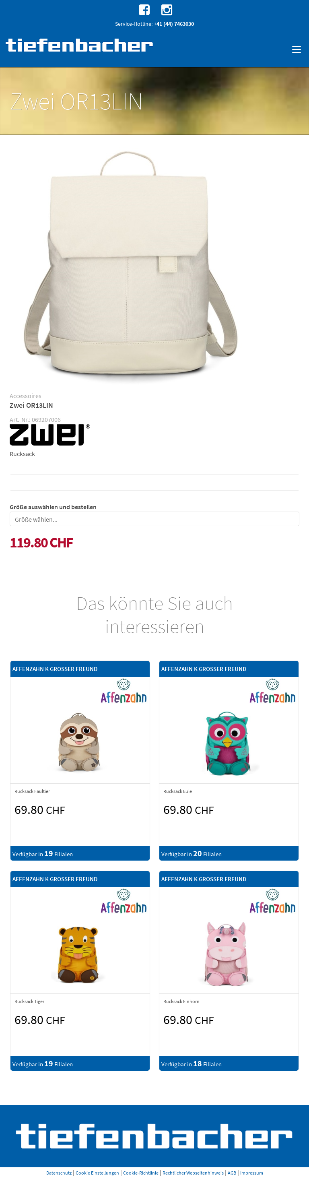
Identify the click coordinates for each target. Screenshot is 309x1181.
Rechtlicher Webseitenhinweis (193, 1173)
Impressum (251, 1173)
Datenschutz (59, 1173)
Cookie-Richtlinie (141, 1173)
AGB (232, 1173)
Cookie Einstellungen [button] (97, 1173)
